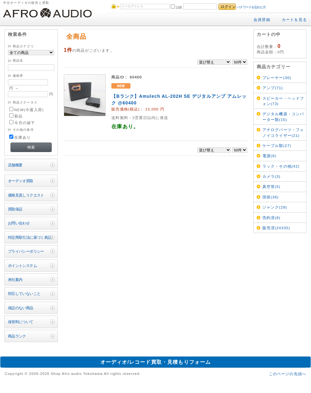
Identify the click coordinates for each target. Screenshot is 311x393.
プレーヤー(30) (276, 78)
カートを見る (294, 19)
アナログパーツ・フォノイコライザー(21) (283, 132)
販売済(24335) (276, 228)
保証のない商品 (20, 308)
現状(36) (270, 197)
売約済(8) (271, 218)
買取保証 (15, 209)
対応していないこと (24, 293)
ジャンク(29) (274, 207)
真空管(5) (271, 186)
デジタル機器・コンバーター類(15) (283, 116)
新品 (16, 116)
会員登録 (262, 19)
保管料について (20, 322)
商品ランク (17, 336)
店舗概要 (15, 165)
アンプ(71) (272, 88)
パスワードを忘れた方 (251, 7)
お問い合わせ (19, 223)
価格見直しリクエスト (26, 195)
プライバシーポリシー (26, 251)
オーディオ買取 (20, 181)
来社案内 (15, 279)
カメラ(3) (271, 176)
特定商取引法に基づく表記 (29, 237)
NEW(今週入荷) (26, 110)
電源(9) (269, 156)
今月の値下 (22, 123)
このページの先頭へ (287, 374)
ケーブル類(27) (276, 145)
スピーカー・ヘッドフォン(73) (283, 101)
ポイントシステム (22, 265)
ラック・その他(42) (281, 166)
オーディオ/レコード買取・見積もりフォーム (155, 362)
